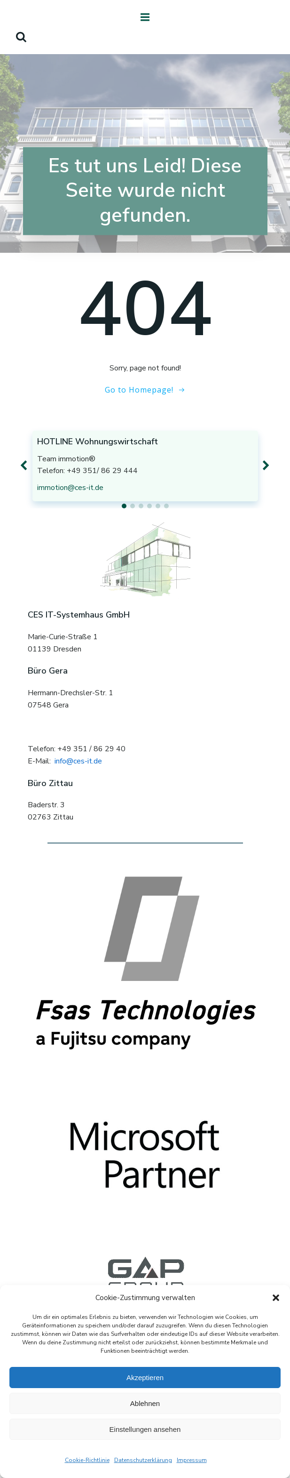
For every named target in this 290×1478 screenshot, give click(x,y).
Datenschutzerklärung (143, 1460)
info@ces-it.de (78, 761)
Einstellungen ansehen (145, 1429)
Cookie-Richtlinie (87, 1460)
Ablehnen (145, 1403)
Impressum (192, 1460)
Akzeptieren (145, 1378)
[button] (276, 1297)
